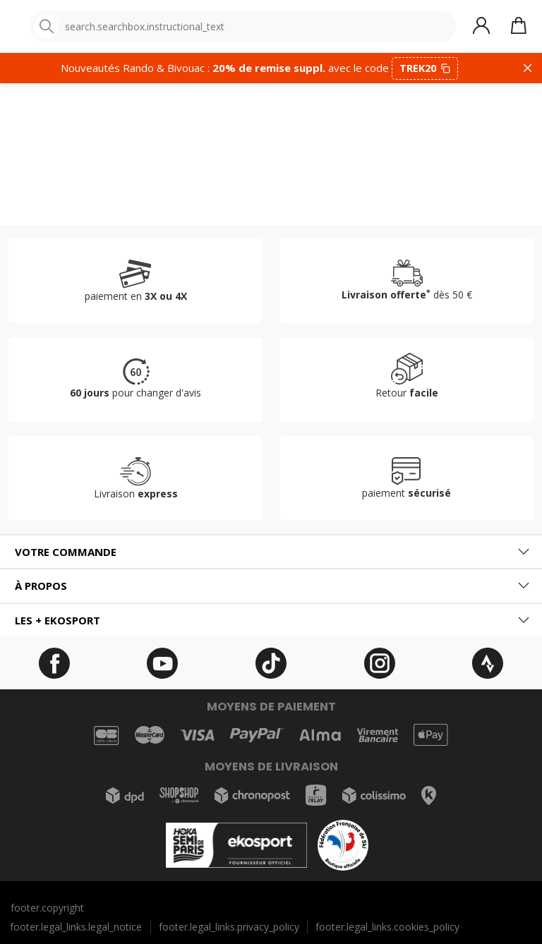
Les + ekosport (57, 620)
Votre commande (65, 552)
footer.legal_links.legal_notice (76, 926)
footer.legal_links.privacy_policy (229, 926)
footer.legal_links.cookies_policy (387, 926)
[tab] (271, 552)
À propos (41, 586)
